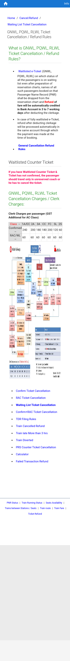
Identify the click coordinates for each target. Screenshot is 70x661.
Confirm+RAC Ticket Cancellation (36, 412)
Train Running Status (32, 502)
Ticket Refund (35, 514)
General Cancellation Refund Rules (36, 147)
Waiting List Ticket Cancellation (36, 405)
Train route (45, 508)
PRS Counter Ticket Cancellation (36, 447)
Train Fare (59, 508)
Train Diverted (24, 440)
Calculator (22, 454)
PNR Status (12, 502)
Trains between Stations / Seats (20, 508)
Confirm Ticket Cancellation (33, 391)
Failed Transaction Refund (32, 461)
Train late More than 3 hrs (32, 433)
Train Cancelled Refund (30, 426)
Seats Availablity (54, 502)
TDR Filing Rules (26, 419)
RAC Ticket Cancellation (31, 398)
